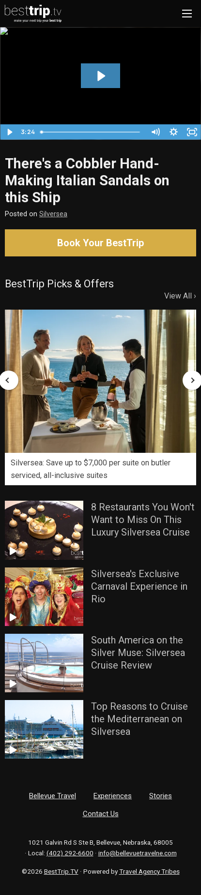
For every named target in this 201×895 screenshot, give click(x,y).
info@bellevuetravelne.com (137, 853)
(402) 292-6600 (69, 853)
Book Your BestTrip (100, 243)
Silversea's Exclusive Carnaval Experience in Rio (139, 586)
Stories (160, 795)
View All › (180, 295)
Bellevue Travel (52, 795)
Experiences (112, 795)
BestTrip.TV (61, 871)
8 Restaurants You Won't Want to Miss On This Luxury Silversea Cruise (143, 519)
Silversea (53, 214)
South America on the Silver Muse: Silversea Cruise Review (138, 652)
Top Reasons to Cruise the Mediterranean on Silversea (139, 719)
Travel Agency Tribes (149, 871)
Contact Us (101, 813)
